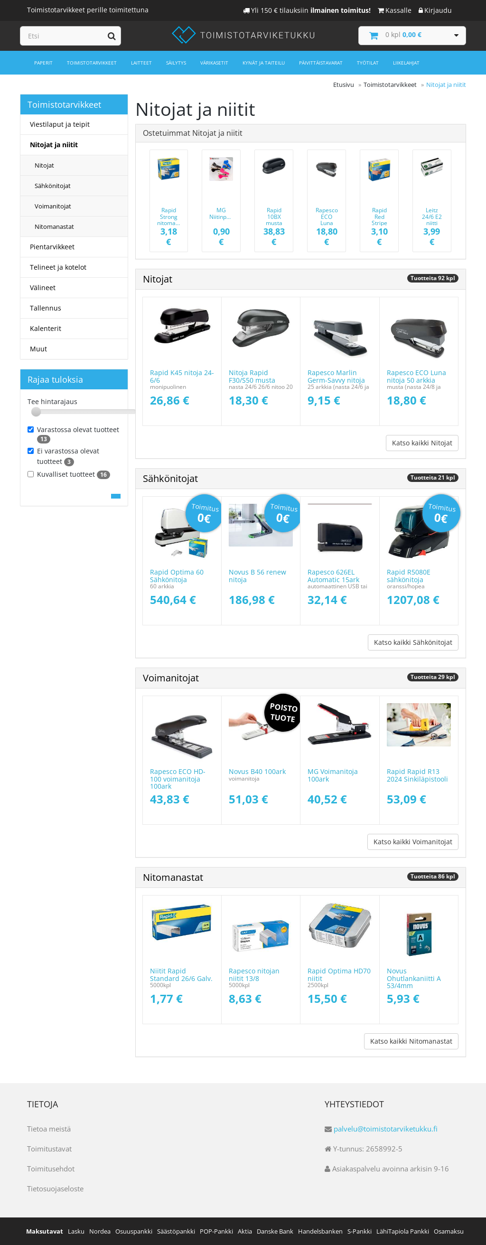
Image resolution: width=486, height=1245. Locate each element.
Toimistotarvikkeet (92, 62)
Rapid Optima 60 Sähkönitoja (177, 575)
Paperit (43, 62)
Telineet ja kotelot (58, 267)
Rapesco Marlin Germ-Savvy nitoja (336, 376)
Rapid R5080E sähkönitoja (408, 575)
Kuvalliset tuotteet (69, 474)
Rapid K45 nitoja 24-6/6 (182, 376)
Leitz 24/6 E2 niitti (432, 216)
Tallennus (45, 307)
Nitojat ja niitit (54, 144)
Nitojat (44, 165)
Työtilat (368, 62)
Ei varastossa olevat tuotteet (63, 456)
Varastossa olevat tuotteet (73, 434)
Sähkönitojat (53, 185)
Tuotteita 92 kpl (433, 278)
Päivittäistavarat (321, 62)
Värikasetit (214, 62)
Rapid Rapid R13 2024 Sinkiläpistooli (417, 775)
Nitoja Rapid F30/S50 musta (252, 376)
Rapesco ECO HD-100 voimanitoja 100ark (178, 779)
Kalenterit (45, 328)
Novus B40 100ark (257, 771)
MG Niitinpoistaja (226, 213)
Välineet (43, 287)
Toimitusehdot (51, 1168)
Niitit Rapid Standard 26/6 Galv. (181, 974)
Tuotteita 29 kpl (433, 677)
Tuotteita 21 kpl (433, 477)
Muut (38, 348)
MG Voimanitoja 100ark (333, 775)
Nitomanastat (54, 226)
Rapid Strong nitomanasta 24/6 (173, 219)
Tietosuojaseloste (55, 1188)
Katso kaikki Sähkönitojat (413, 642)
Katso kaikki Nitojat (422, 442)
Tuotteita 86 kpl (433, 876)
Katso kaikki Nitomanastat (411, 1041)
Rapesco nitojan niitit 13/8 (254, 974)
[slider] (36, 411)
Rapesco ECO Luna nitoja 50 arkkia (326, 222)
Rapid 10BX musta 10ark (274, 219)
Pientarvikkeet (52, 246)
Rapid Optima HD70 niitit (339, 974)
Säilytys (176, 62)
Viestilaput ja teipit (60, 124)
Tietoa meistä (49, 1128)
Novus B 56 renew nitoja (257, 575)
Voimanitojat (53, 206)
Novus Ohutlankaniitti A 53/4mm (414, 978)
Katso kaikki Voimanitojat (413, 841)
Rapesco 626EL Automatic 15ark (333, 575)
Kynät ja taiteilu (264, 62)
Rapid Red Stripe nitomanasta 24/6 (384, 222)
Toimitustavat (49, 1148)
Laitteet (141, 62)
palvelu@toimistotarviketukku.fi (386, 1128)
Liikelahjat (406, 62)
